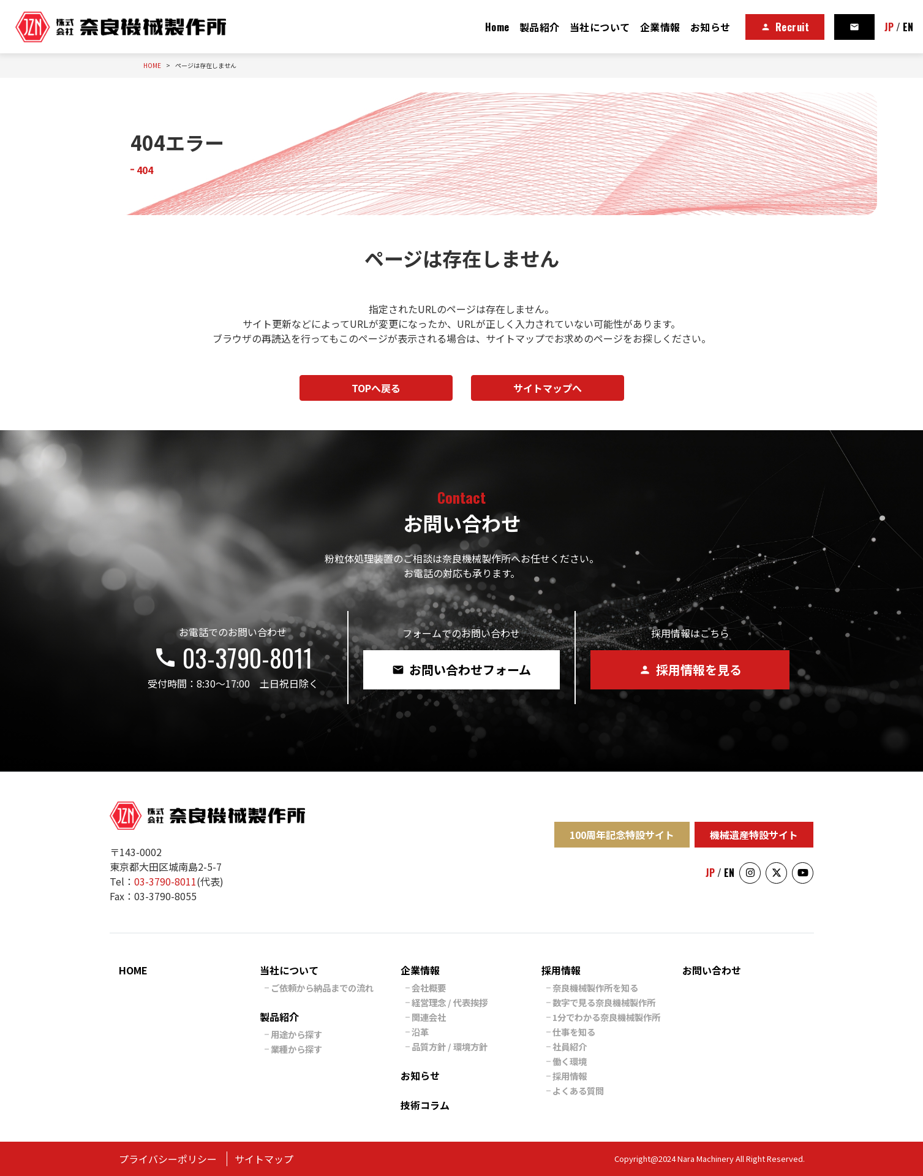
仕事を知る (573, 1031)
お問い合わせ (711, 970)
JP (889, 27)
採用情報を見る (690, 669)
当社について (600, 27)
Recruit (785, 27)
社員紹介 (569, 1046)
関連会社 (429, 1017)
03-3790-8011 (232, 657)
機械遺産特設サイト (754, 834)
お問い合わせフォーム (461, 669)
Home (497, 27)
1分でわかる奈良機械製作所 (606, 1017)
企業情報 (660, 27)
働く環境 (569, 1061)
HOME (133, 970)
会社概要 (429, 987)
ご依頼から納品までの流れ (322, 987)
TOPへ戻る (376, 388)
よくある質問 (578, 1090)
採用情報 (561, 970)
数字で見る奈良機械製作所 (603, 1002)
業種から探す (296, 1048)
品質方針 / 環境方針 (450, 1046)
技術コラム (425, 1105)
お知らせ (710, 27)
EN (908, 27)
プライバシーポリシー (168, 1158)
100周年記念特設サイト (622, 834)
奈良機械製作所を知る (595, 987)
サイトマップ (264, 1158)
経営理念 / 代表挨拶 (450, 1002)
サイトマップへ (547, 388)
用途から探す (296, 1034)
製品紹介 (539, 27)
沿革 (420, 1031)
